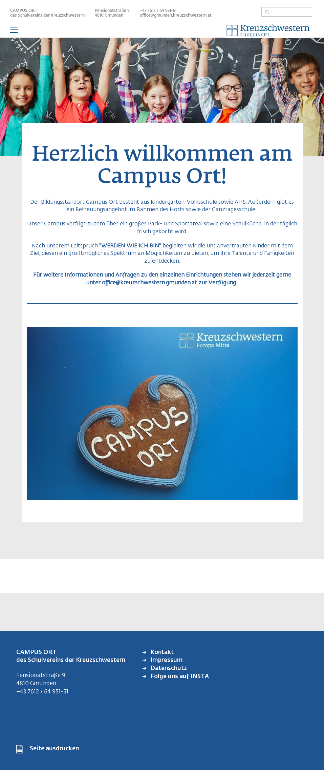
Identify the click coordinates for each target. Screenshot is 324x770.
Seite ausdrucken (54, 749)
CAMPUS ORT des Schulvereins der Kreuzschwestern (47, 13)
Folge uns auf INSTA (179, 677)
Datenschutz (168, 668)
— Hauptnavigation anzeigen (162, 31)
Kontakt (161, 652)
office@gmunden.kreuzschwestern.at (176, 16)
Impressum (166, 660)
